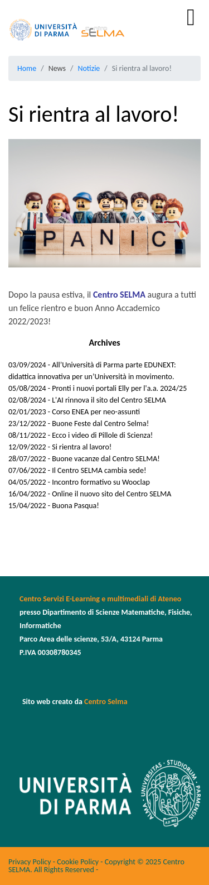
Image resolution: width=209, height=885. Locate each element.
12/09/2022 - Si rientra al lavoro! (59, 447)
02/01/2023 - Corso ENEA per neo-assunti (74, 412)
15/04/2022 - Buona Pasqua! (53, 505)
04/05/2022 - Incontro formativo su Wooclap (79, 482)
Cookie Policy (78, 862)
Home (26, 68)
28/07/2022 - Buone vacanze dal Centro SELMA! (84, 458)
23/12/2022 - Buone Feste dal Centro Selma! (78, 423)
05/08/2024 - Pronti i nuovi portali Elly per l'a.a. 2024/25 (97, 388)
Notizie (88, 68)
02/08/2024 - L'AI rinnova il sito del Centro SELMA (87, 400)
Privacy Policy (29, 862)
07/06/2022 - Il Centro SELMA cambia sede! (77, 470)
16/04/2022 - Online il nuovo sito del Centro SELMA (89, 494)
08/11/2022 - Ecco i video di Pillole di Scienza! (80, 435)
